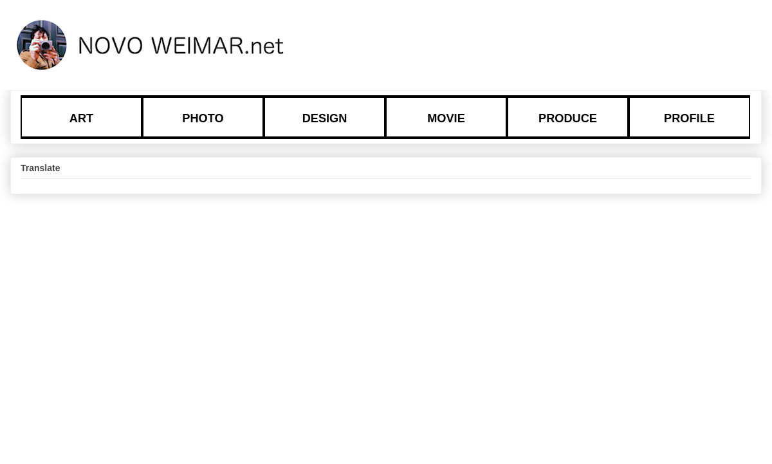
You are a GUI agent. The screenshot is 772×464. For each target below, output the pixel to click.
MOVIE (446, 118)
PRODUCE (567, 118)
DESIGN (324, 118)
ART (81, 118)
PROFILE (689, 118)
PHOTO (202, 118)
